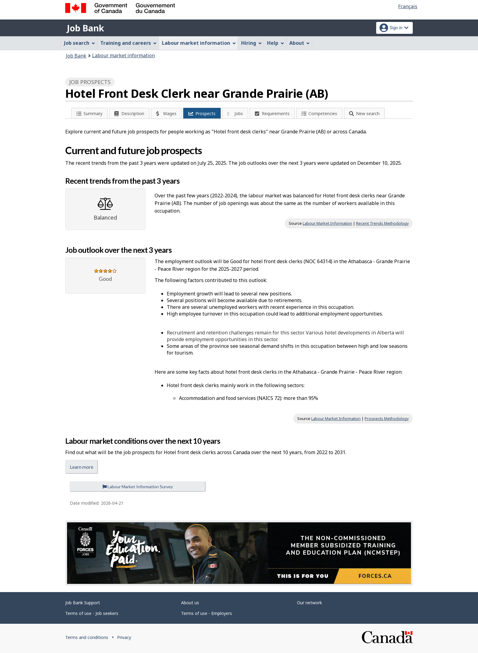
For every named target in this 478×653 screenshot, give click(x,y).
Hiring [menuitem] (251, 43)
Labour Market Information (327, 223)
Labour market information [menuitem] (199, 43)
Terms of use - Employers (206, 613)
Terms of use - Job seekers (91, 613)
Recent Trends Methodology (382, 223)
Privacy (124, 637)
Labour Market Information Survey (137, 486)
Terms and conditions (86, 637)
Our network (309, 602)
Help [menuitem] (275, 43)
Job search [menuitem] (79, 43)
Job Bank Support (82, 602)
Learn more (81, 467)
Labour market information (123, 55)
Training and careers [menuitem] (128, 43)
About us (190, 602)
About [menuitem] (299, 43)
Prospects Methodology (387, 418)
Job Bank (85, 28)
